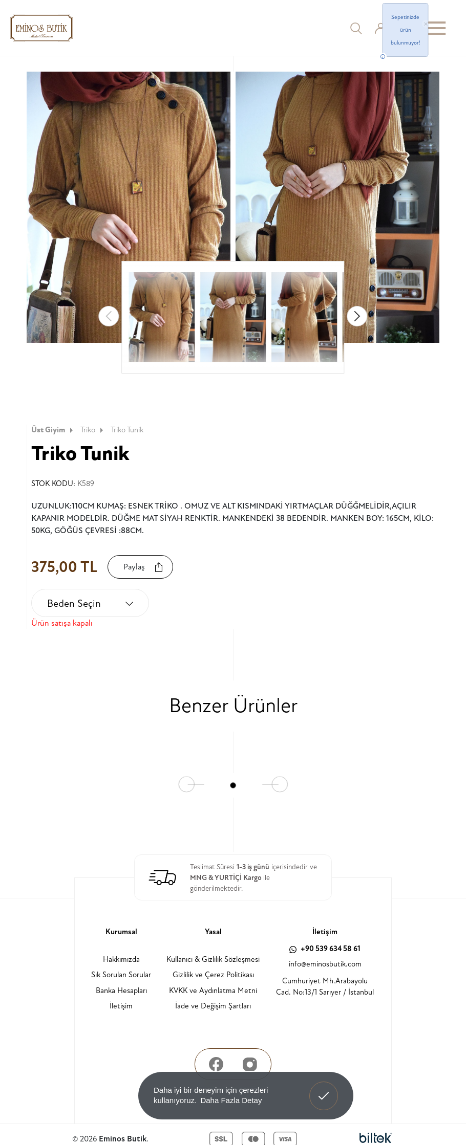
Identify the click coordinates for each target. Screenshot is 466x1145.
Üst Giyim (53, 430)
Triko (92, 430)
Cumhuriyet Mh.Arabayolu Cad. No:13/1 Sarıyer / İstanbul (325, 987)
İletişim (121, 1006)
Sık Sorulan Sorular (121, 975)
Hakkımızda (121, 959)
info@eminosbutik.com (325, 964)
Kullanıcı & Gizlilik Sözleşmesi (213, 959)
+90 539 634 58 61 (325, 949)
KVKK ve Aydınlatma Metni (213, 991)
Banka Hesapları (121, 991)
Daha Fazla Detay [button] (231, 1100)
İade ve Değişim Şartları (213, 1006)
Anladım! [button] (324, 1088)
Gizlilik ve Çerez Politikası (213, 975)
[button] (357, 316)
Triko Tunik (127, 430)
